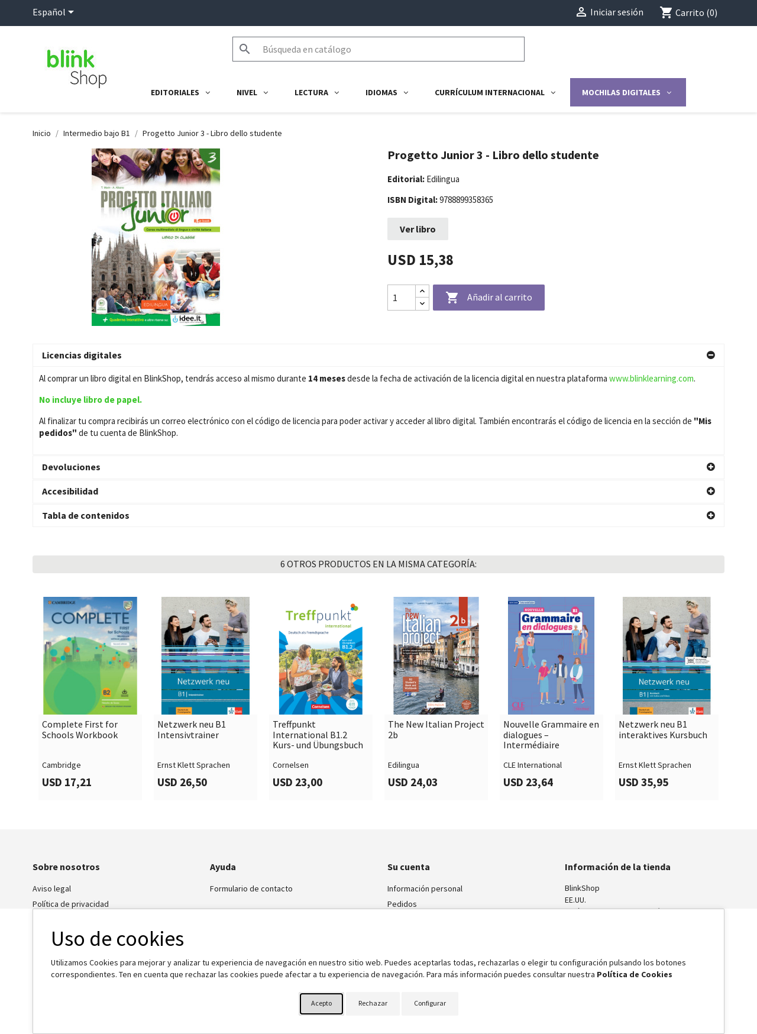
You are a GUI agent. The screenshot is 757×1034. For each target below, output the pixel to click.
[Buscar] (378, 49)
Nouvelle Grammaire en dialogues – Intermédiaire (551, 647)
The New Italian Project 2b (436, 641)
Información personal (424, 800)
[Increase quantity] (422, 291)
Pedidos (402, 815)
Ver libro (418, 229)
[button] (378, 355)
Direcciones (408, 846)
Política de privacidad (71, 815)
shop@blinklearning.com (608, 835)
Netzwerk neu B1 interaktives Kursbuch (663, 641)
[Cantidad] (401, 298)
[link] (90, 610)
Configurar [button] (430, 1003)
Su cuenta (408, 778)
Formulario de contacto (251, 800)
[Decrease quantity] (422, 304)
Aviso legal (52, 800)
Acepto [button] (321, 1003)
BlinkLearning (56, 831)
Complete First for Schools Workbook (80, 641)
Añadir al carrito (488, 298)
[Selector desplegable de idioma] (55, 13)
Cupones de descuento (428, 862)
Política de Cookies (634, 974)
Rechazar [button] (372, 1003)
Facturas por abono (422, 831)
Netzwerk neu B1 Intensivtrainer (191, 641)
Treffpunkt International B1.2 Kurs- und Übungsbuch (318, 647)
